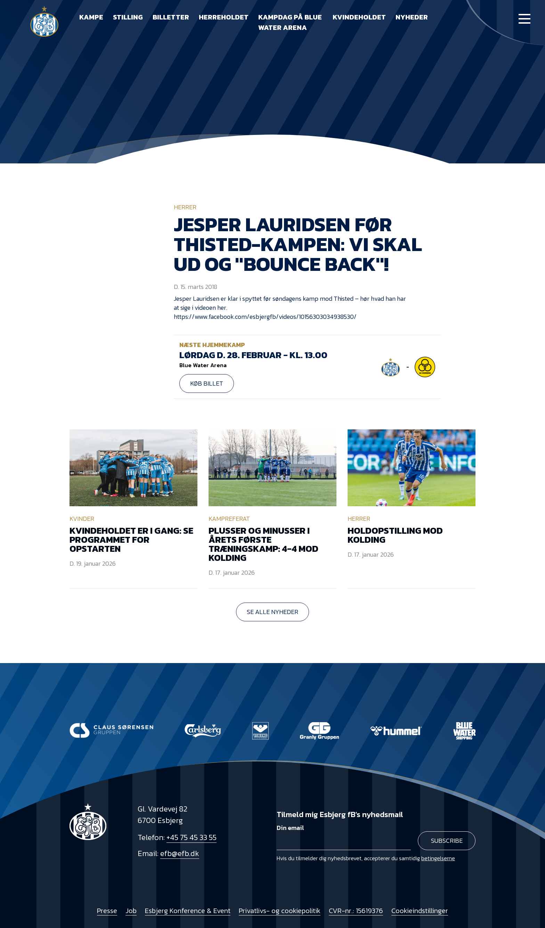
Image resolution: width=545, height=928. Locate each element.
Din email (290, 827)
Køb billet (206, 383)
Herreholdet (224, 17)
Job (131, 910)
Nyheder (412, 17)
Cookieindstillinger (419, 910)
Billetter (171, 17)
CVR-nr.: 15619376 (356, 910)
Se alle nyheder (272, 611)
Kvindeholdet (359, 17)
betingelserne (438, 858)
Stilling (128, 17)
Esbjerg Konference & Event (187, 910)
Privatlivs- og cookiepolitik (279, 910)
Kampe (91, 17)
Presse (107, 910)
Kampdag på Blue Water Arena (290, 22)
